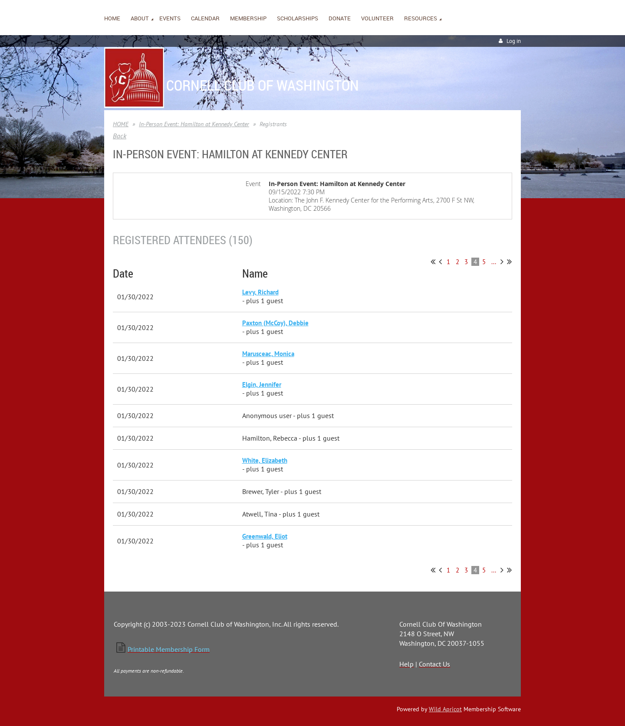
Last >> (509, 261)
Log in (514, 41)
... (493, 262)
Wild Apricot (445, 709)
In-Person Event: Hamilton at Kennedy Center (194, 124)
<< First (433, 261)
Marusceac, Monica (268, 354)
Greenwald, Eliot (264, 536)
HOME (120, 124)
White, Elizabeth (264, 460)
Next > (502, 261)
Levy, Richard (260, 292)
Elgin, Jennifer (261, 384)
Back (119, 135)
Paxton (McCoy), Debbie (275, 323)
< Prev (440, 261)
